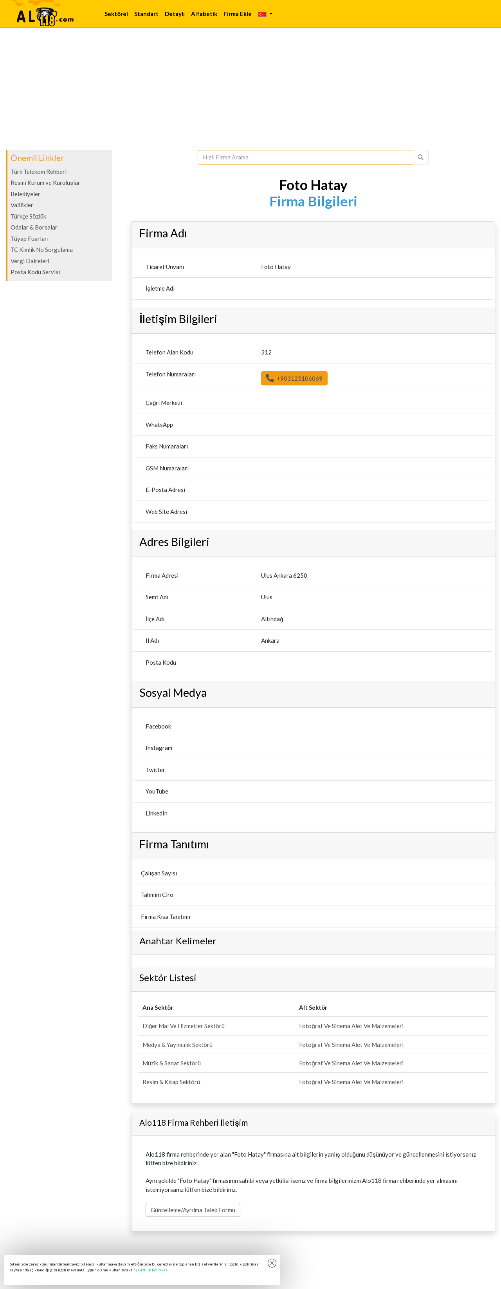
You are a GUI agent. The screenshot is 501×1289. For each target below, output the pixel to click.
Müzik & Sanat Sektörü (171, 1063)
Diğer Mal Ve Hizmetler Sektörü (183, 1025)
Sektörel (116, 13)
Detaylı (175, 13)
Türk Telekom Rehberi (39, 171)
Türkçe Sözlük (28, 216)
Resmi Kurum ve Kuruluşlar (45, 182)
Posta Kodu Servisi (35, 271)
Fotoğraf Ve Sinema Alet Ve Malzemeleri (351, 1025)
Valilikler (22, 204)
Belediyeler (25, 193)
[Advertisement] (250, 89)
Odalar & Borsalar (34, 227)
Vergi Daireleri (30, 260)
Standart (146, 13)
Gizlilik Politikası (153, 1269)
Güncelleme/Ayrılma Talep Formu (193, 1209)
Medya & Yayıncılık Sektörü (177, 1044)
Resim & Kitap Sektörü (171, 1081)
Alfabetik (204, 13)
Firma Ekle (237, 13)
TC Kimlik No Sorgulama (42, 249)
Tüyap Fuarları (30, 238)
